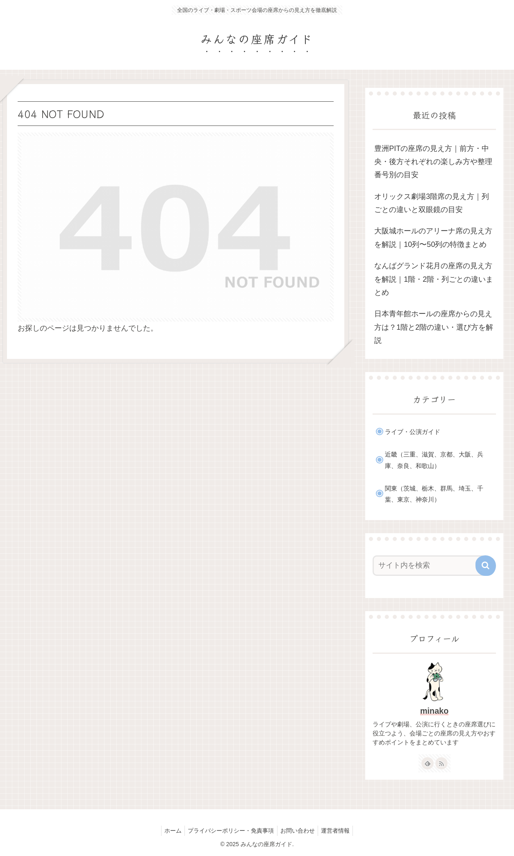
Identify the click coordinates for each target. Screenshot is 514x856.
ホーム (169, 830)
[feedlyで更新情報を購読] (427, 763)
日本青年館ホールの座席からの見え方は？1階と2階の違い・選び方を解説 (433, 327)
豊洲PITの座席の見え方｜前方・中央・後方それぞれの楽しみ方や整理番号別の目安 (433, 161)
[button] (485, 565)
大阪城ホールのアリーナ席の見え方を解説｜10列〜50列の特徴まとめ (433, 237)
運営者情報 (339, 830)
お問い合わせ (299, 830)
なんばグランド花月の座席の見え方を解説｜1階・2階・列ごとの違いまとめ (433, 279)
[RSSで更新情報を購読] (441, 763)
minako (434, 710)
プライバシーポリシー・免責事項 (230, 830)
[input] (429, 565)
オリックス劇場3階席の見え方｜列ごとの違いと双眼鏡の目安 (431, 203)
